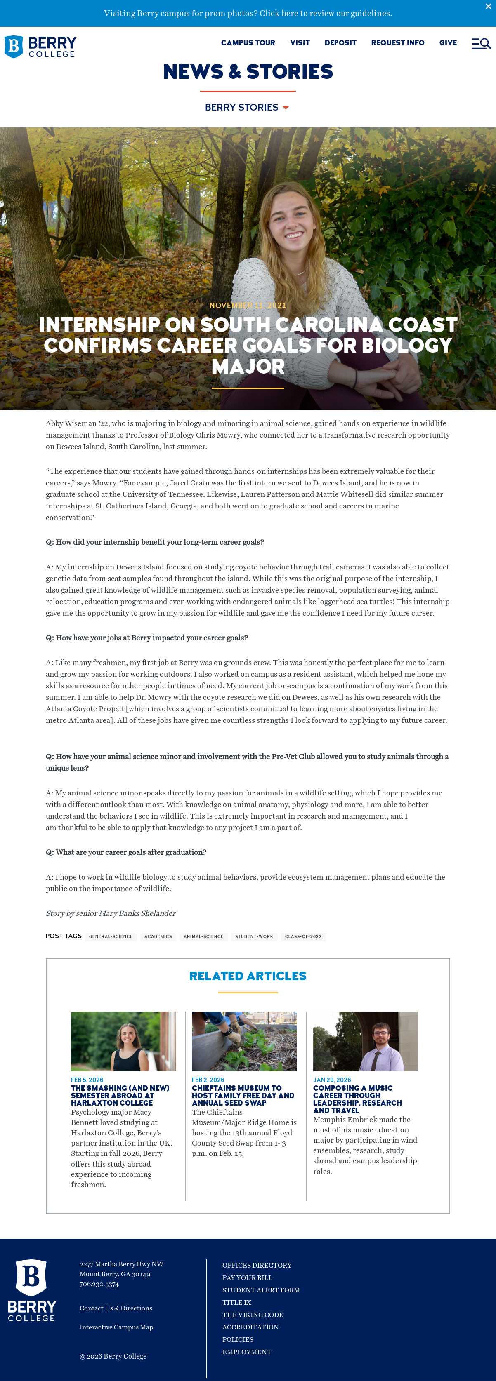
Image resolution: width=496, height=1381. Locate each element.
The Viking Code (252, 1315)
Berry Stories (243, 108)
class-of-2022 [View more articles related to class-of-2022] (303, 937)
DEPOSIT (341, 43)
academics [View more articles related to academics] (158, 937)
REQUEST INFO (398, 43)
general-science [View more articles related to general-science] (111, 937)
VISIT (300, 43)
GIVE (448, 43)
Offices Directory (257, 1265)
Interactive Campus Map (117, 1327)
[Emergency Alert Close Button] (490, 5)
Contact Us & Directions (116, 1308)
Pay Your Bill (247, 1278)
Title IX (236, 1302)
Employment (247, 1352)
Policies (237, 1339)
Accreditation (250, 1327)
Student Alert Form (261, 1290)
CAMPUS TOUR (248, 43)
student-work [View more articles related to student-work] (254, 937)
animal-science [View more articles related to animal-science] (204, 937)
